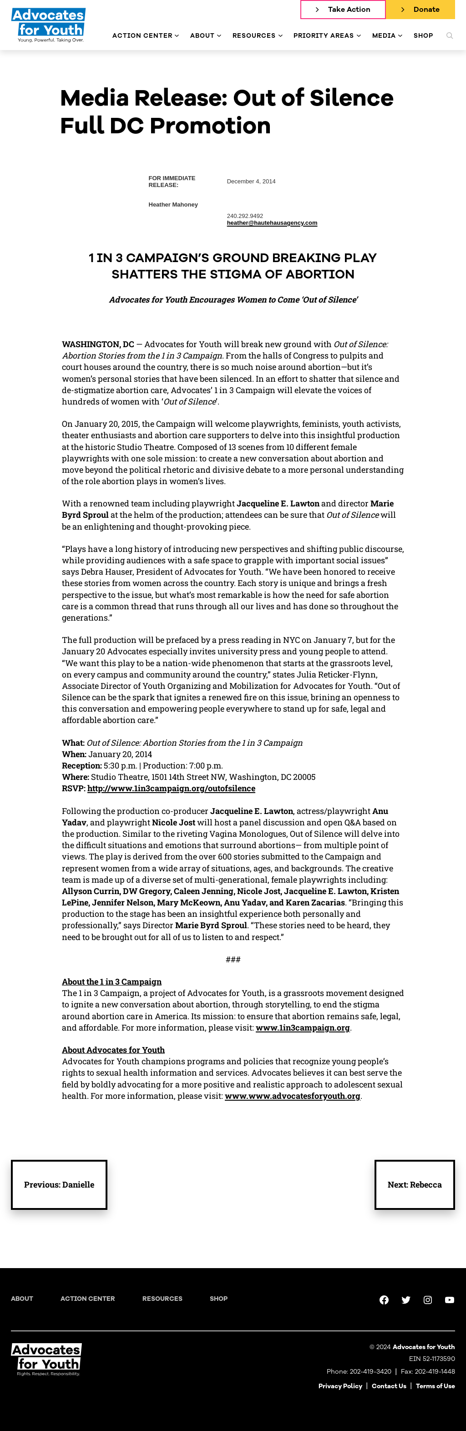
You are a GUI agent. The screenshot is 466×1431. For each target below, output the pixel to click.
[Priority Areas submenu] (358, 35)
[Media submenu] (400, 35)
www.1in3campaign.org (303, 1027)
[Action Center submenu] (176, 35)
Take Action (349, 10)
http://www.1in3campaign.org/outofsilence (171, 788)
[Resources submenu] (280, 35)
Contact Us (389, 1386)
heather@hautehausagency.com (272, 222)
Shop (219, 1298)
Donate (427, 10)
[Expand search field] (449, 35)
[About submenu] (219, 35)
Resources (162, 1298)
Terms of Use (435, 1386)
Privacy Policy (340, 1386)
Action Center (88, 1298)
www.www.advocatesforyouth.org (292, 1095)
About (22, 1298)
